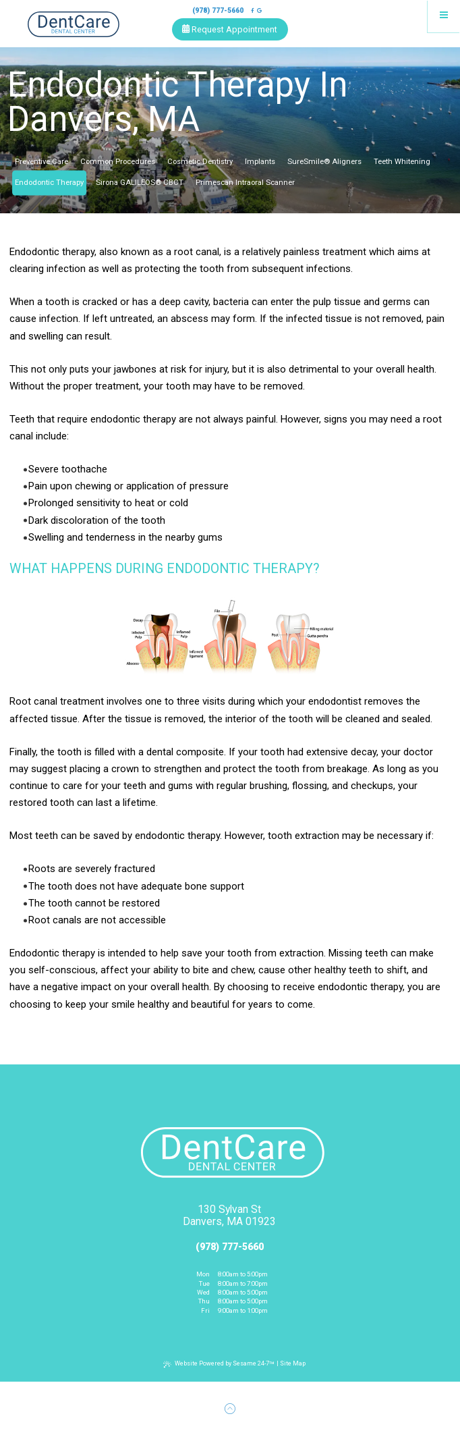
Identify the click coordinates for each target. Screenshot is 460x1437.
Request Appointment (229, 29)
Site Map (293, 1363)
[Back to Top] (230, 1409)
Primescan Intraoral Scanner (245, 182)
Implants (260, 161)
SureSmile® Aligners (324, 161)
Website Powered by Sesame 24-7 (219, 1364)
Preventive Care (41, 161)
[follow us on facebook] (252, 10)
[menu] (444, 16)
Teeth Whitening (402, 161)
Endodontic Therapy (49, 182)
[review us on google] (259, 10)
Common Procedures (117, 161)
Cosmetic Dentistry (200, 161)
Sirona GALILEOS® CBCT (139, 182)
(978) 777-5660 (217, 11)
